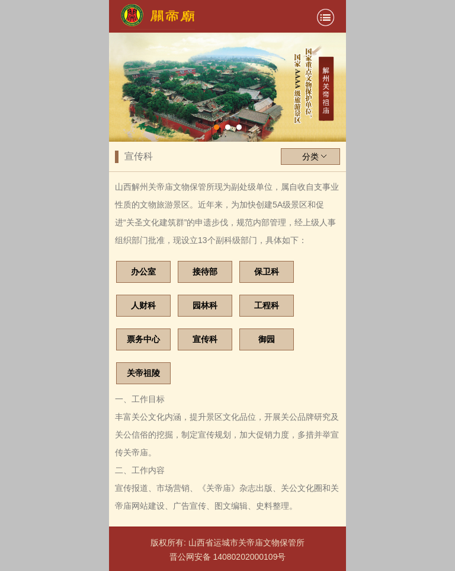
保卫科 (266, 271)
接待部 (205, 271)
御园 (266, 339)
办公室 (143, 271)
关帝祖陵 (143, 373)
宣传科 (205, 339)
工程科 (266, 305)
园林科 (205, 305)
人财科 (143, 305)
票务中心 (143, 339)
